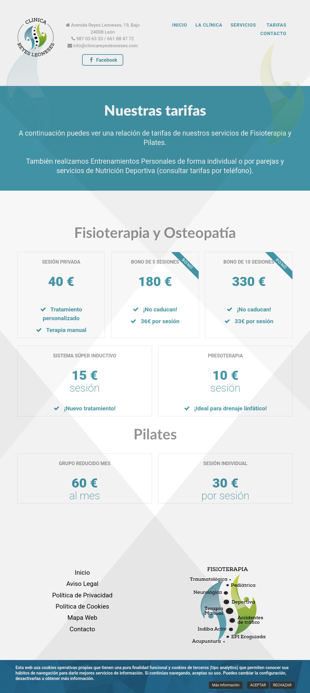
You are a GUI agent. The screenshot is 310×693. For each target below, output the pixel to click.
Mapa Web (82, 617)
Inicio (82, 572)
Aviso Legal (82, 583)
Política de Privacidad (82, 595)
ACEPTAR (258, 685)
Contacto (82, 629)
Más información (225, 685)
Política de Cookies (82, 606)
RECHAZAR (282, 685)
